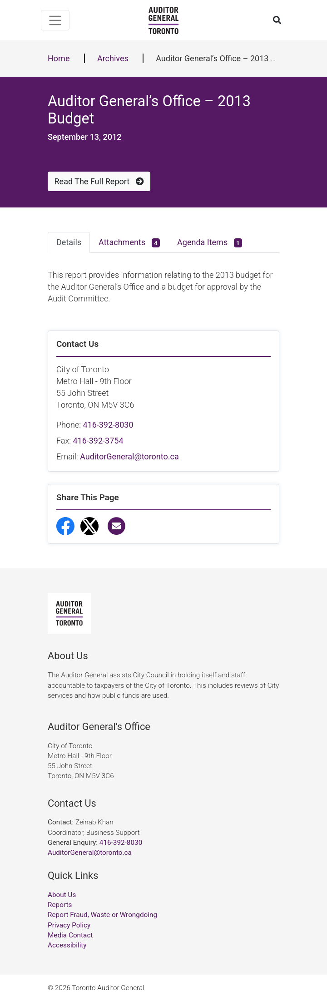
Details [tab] (68, 242)
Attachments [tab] (129, 242)
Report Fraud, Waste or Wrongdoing (102, 915)
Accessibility (67, 945)
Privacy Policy (69, 925)
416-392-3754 (98, 440)
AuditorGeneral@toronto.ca (129, 456)
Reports (60, 905)
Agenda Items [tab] (209, 242)
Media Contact (70, 935)
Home (58, 58)
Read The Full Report (99, 181)
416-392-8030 (108, 424)
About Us (62, 895)
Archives (113, 58)
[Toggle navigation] (55, 20)
